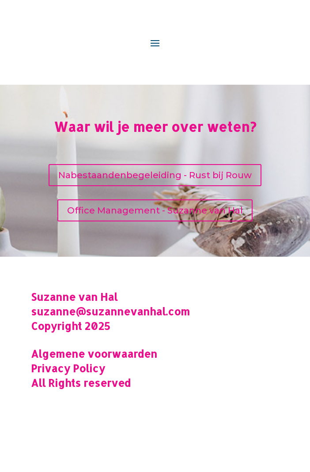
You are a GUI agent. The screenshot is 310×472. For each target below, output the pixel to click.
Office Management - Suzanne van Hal (155, 210)
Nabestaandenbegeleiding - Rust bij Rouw (155, 175)
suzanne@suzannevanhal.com (110, 311)
